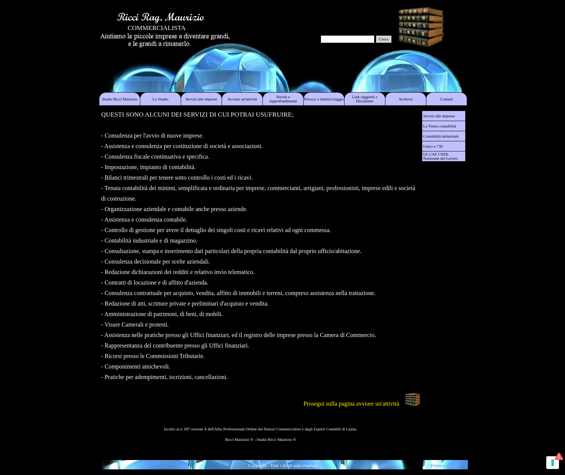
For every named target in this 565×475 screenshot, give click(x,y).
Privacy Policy (444, 465)
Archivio (406, 99)
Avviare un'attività (242, 99)
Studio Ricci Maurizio (120, 99)
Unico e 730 (433, 146)
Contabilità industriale (441, 136)
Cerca (383, 39)
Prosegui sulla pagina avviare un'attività (351, 403)
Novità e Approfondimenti (283, 99)
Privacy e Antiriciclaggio (324, 99)
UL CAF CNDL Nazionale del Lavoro (440, 156)
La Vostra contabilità (439, 126)
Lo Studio (160, 99)
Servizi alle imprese (201, 99)
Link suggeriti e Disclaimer (364, 99)
